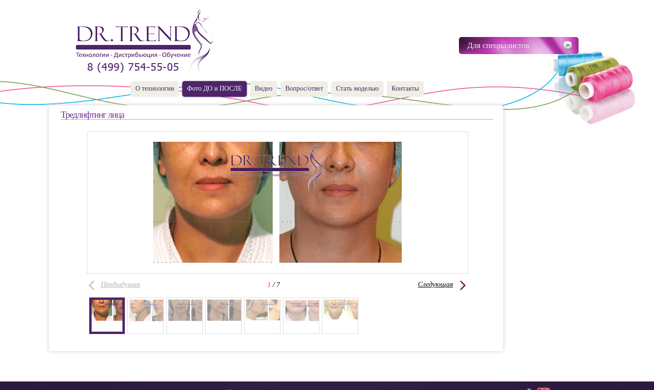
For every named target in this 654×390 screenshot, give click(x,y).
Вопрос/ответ (304, 88)
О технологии (154, 88)
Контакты (405, 88)
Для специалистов (498, 45)
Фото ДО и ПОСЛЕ (214, 88)
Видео (263, 88)
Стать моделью (357, 88)
